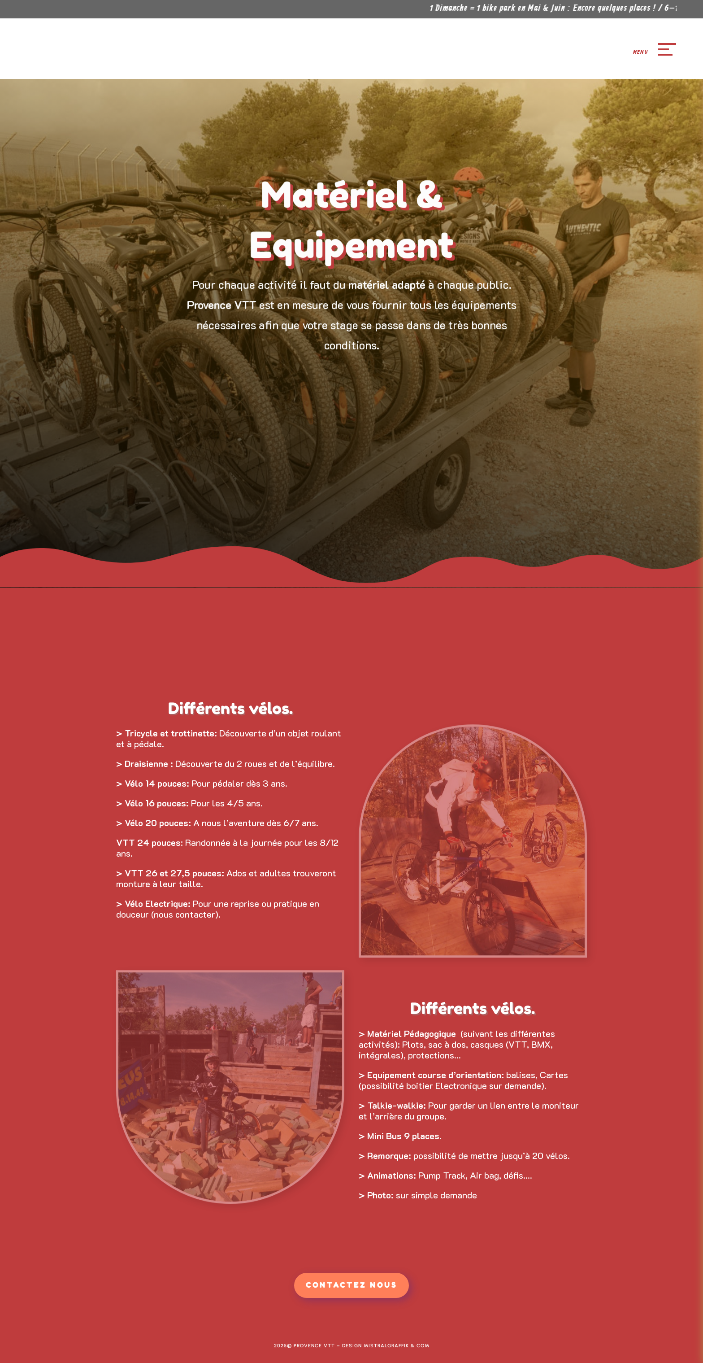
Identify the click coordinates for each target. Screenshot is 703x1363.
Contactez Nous (351, 1284)
